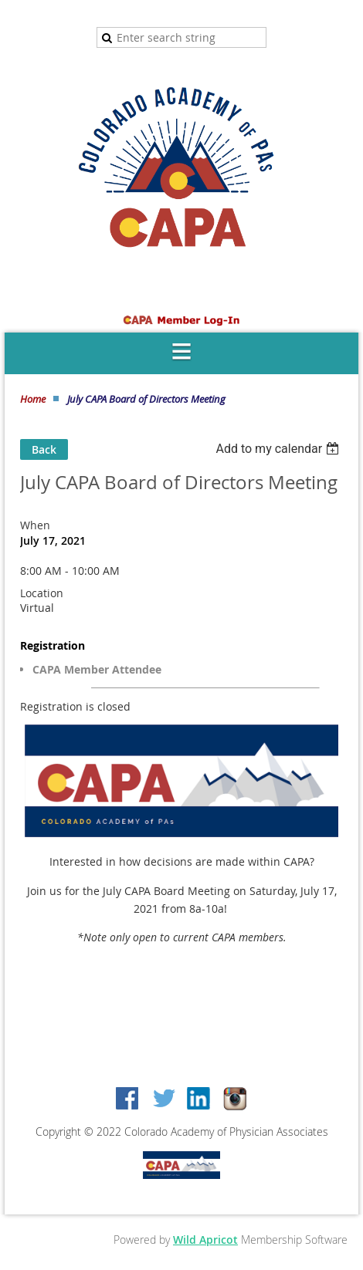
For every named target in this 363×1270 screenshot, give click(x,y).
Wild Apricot (205, 1239)
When (35, 525)
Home (33, 399)
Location (41, 593)
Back (44, 449)
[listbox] (279, 448)
